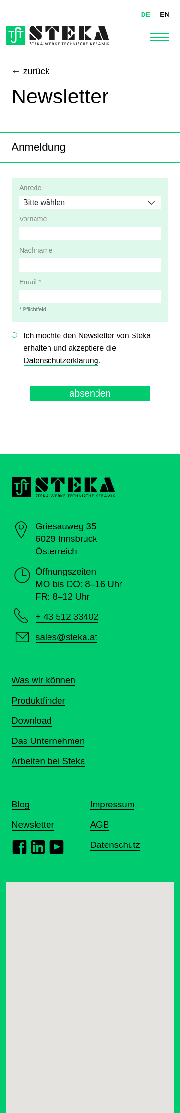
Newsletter (33, 824)
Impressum (112, 804)
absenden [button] (89, 393)
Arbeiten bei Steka (48, 761)
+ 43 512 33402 (67, 617)
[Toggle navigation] (159, 35)
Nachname (36, 250)
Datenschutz (115, 845)
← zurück (30, 71)
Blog (21, 804)
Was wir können (43, 680)
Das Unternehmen (48, 741)
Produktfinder (38, 700)
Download (32, 721)
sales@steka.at (66, 637)
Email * (30, 282)
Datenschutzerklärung (61, 361)
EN (164, 14)
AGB (99, 824)
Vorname (33, 219)
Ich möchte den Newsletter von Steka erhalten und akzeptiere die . (87, 349)
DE (145, 14)
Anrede (30, 188)
